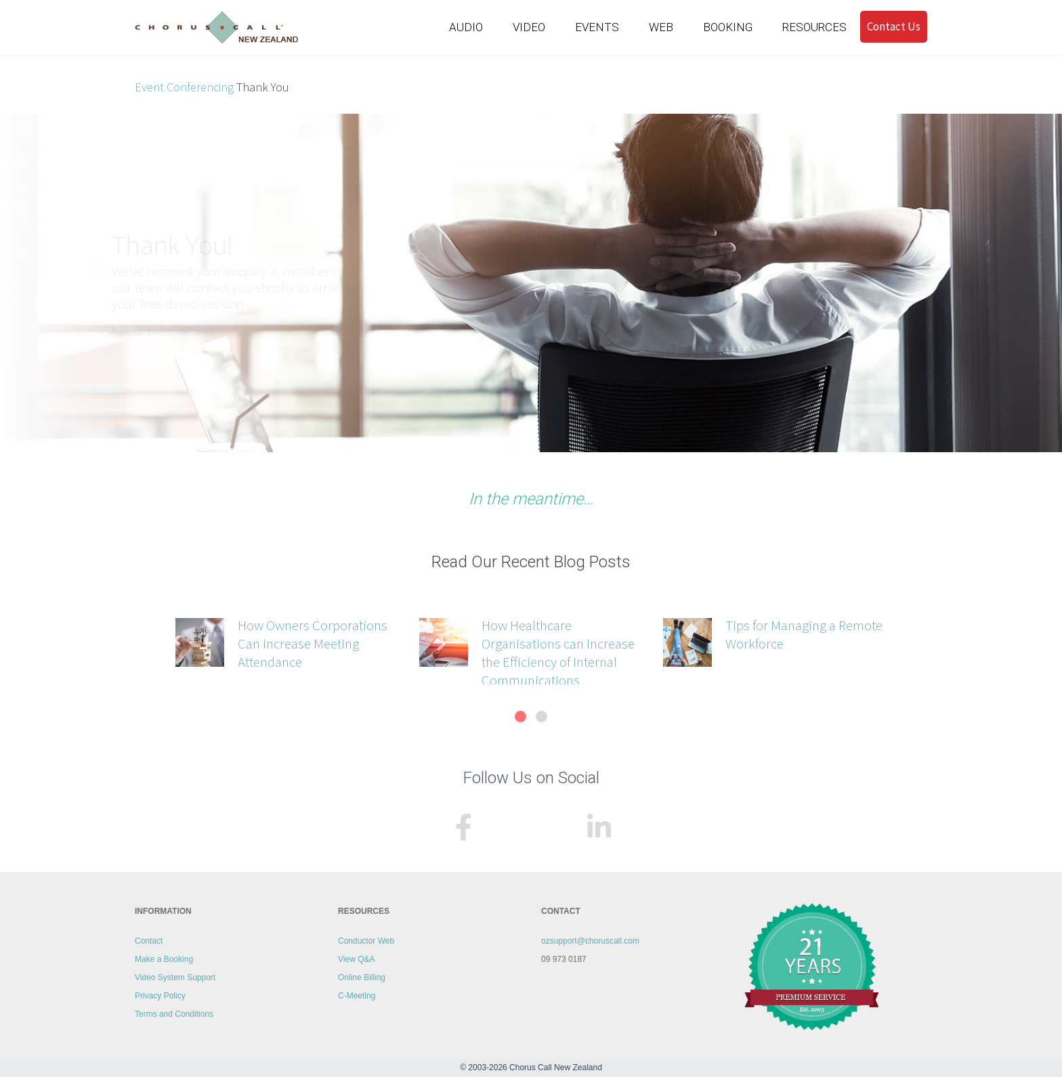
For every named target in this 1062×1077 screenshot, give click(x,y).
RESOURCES (814, 26)
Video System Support (175, 977)
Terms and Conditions (174, 1014)
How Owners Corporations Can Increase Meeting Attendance (312, 643)
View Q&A (356, 959)
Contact (149, 941)
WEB (661, 26)
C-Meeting (356, 996)
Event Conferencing (184, 87)
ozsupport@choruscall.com (590, 941)
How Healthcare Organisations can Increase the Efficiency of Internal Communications (558, 652)
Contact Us (893, 25)
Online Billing (361, 977)
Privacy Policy (160, 996)
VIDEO (529, 26)
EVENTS (597, 26)
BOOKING (727, 26)
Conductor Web (366, 941)
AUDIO (466, 26)
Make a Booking (164, 959)
